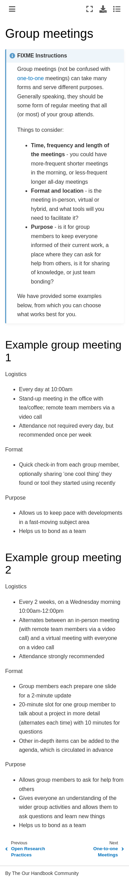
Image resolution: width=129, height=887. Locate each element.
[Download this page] (103, 9)
